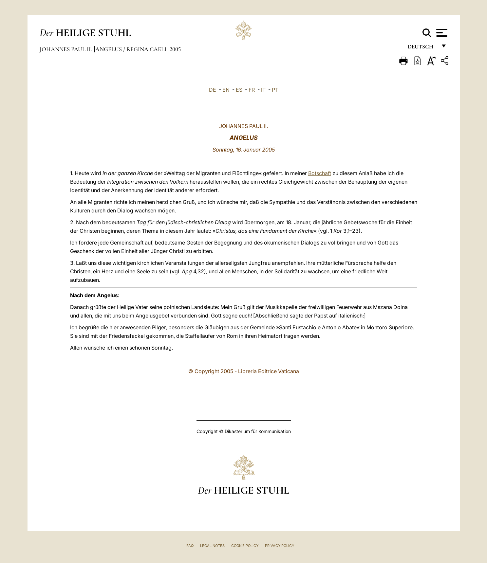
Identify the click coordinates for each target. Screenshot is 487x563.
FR (252, 89)
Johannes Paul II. (66, 49)
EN (226, 89)
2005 (175, 49)
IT (263, 89)
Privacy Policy (279, 545)
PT (275, 89)
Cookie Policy (244, 545)
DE (212, 89)
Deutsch (422, 48)
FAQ (190, 545)
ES (239, 89)
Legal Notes (212, 545)
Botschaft (319, 173)
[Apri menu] (441, 32)
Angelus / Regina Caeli (131, 49)
